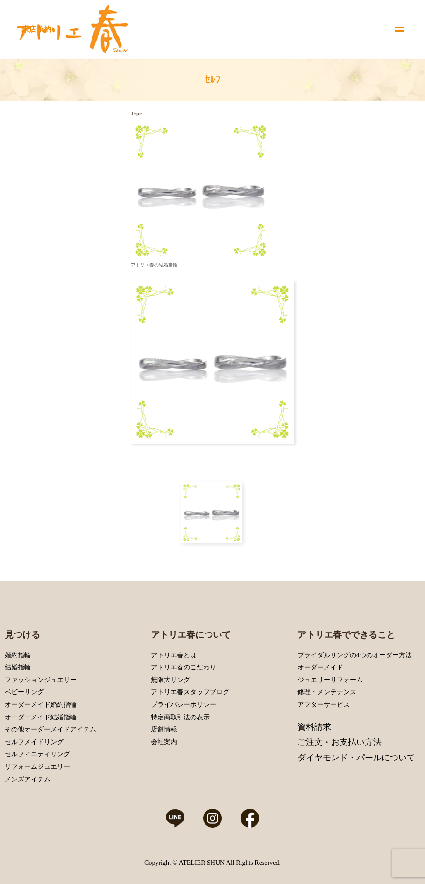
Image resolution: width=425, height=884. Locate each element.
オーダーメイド (320, 667)
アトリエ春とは (174, 655)
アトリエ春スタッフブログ (190, 692)
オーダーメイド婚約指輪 (41, 704)
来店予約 (36, 29)
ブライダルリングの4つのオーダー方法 (355, 655)
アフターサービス (324, 704)
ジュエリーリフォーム (330, 679)
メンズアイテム (27, 779)
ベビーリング (24, 692)
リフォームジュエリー (37, 766)
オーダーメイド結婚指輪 (41, 717)
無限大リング (170, 679)
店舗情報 (164, 729)
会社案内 (164, 741)
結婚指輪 (18, 667)
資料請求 (314, 726)
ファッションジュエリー (41, 679)
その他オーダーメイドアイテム (50, 729)
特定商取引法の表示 (180, 717)
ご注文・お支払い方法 (340, 742)
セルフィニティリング (37, 754)
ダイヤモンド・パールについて (356, 757)
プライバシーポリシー (183, 704)
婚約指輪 (18, 655)
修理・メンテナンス (327, 692)
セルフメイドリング (34, 741)
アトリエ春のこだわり (183, 667)
